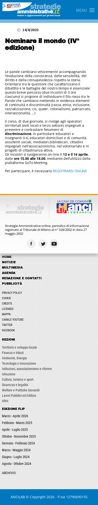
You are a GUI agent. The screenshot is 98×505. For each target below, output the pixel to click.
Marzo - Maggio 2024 (16, 450)
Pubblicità (12, 283)
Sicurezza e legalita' (15, 385)
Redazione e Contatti (22, 278)
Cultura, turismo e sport (17, 379)
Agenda (8, 272)
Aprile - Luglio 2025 (15, 430)
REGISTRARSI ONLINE (70, 171)
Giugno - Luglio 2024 (15, 457)
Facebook (8, 330)
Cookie (6, 298)
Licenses (7, 308)
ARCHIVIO (9, 473)
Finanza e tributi (13, 353)
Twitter (7, 325)
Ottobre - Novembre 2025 (19, 436)
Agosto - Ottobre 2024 (16, 464)
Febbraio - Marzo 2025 (17, 423)
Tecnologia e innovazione (19, 363)
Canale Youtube (13, 319)
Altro (5, 401)
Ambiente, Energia (14, 358)
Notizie (9, 262)
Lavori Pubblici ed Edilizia (19, 395)
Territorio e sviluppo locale (19, 347)
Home (7, 256)
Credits (7, 303)
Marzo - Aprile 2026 (15, 416)
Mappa (6, 314)
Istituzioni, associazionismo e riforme (27, 369)
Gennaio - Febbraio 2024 (18, 443)
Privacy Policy (12, 292)
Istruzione (8, 374)
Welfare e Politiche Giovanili (20, 390)
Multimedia (12, 267)
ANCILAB (18, 497)
